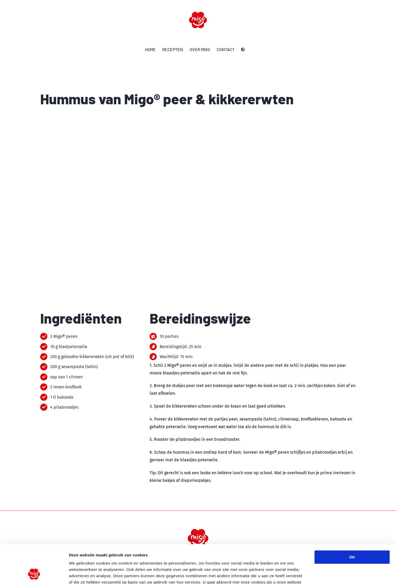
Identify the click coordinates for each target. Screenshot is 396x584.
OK (352, 521)
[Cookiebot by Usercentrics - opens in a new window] (34, 574)
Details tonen (284, 573)
